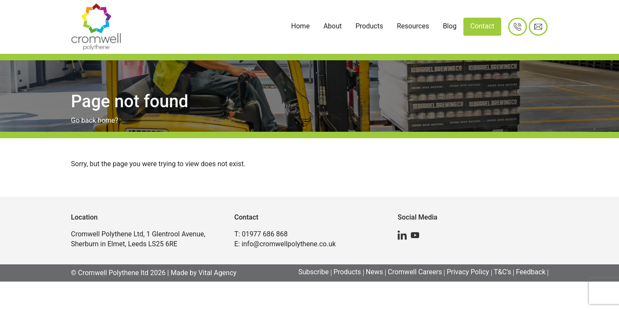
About (332, 26)
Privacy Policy (468, 272)
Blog (450, 26)
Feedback (530, 272)
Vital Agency (218, 273)
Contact (482, 26)
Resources (413, 26)
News (374, 272)
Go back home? (94, 120)
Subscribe (313, 272)
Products (369, 26)
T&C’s (503, 272)
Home (300, 26)
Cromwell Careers (415, 272)
